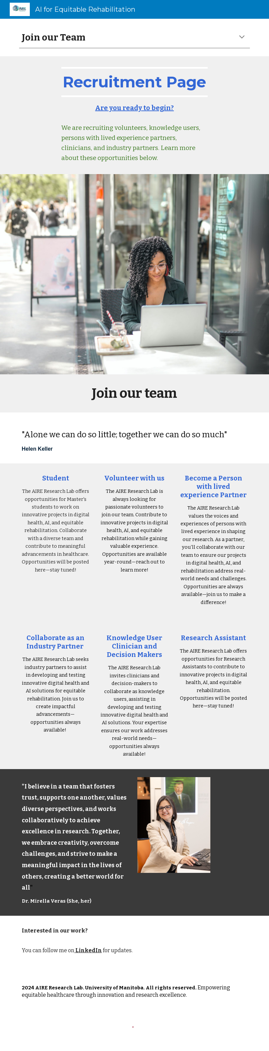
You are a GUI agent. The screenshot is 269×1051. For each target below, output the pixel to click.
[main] (134, 37)
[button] (242, 37)
